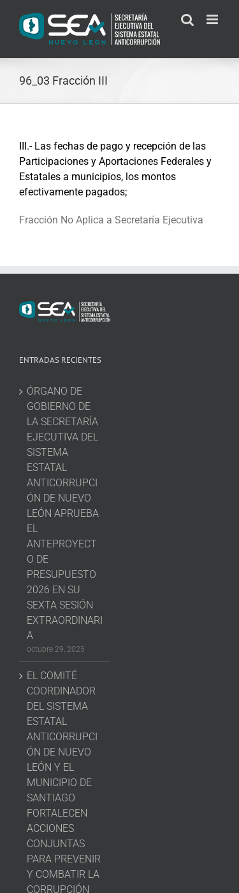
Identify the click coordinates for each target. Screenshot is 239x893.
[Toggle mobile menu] (213, 19)
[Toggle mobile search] (187, 19)
